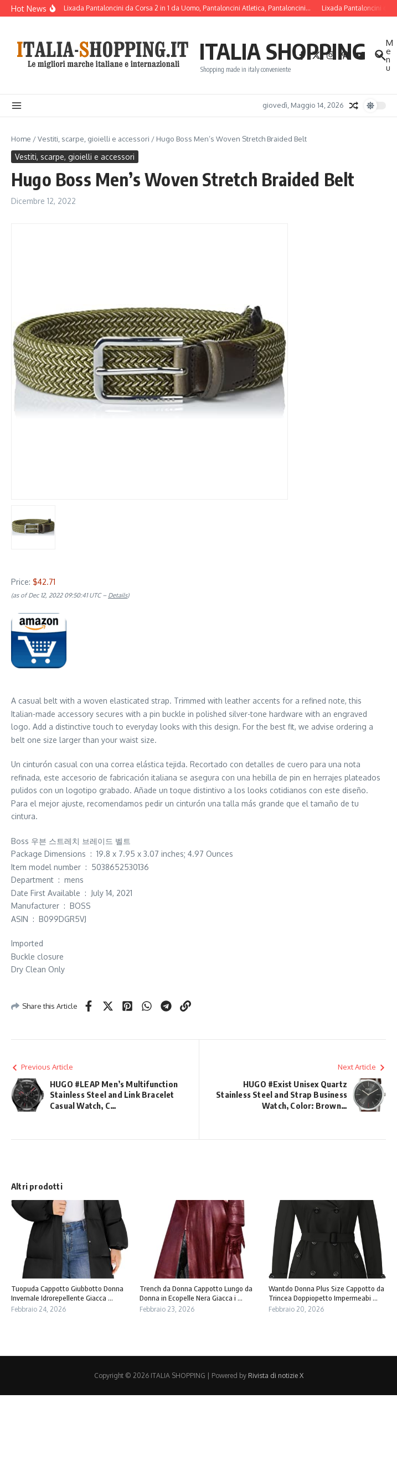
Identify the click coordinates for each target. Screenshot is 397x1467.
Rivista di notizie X (275, 1375)
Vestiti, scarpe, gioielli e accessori (93, 138)
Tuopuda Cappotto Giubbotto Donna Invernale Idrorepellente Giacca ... (67, 1293)
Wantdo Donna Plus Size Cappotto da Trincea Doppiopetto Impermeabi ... (326, 1293)
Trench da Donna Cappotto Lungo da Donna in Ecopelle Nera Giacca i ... (196, 1293)
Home (21, 138)
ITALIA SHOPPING (282, 51)
